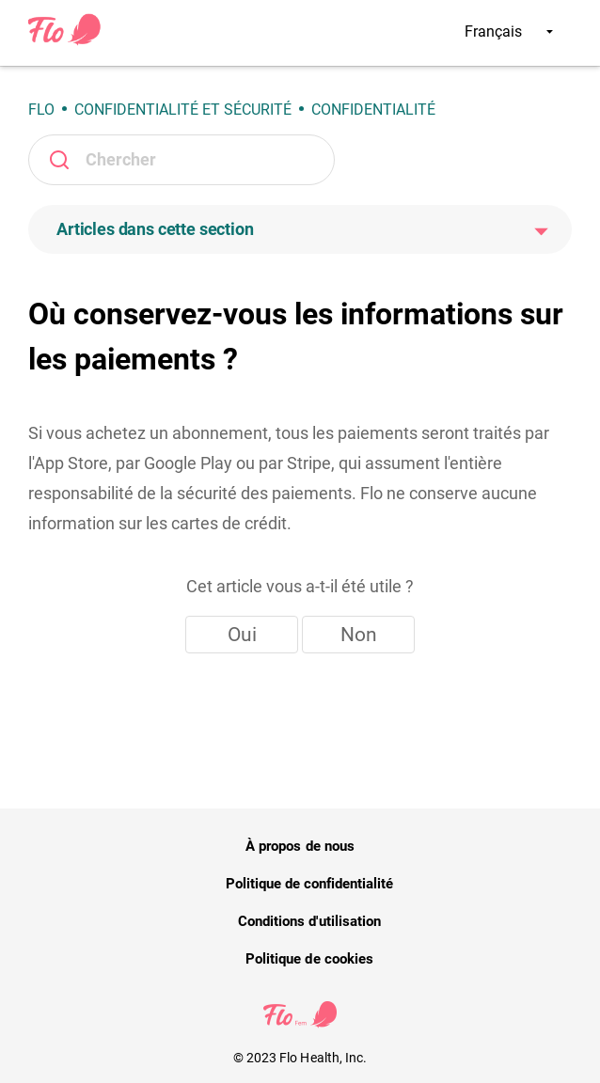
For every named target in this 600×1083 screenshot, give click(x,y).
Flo (41, 109)
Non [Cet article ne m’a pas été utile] (358, 634)
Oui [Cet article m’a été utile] (242, 634)
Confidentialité (373, 109)
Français (509, 31)
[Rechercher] (181, 159)
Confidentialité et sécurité (183, 109)
